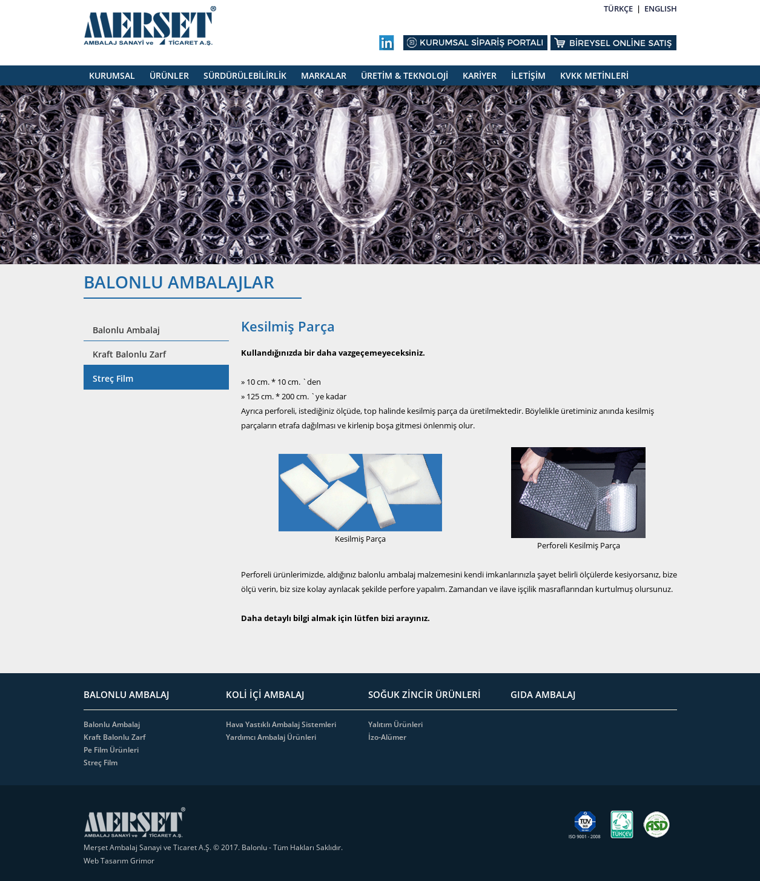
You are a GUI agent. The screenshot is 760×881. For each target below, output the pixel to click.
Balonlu (254, 847)
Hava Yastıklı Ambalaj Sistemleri (281, 724)
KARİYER (480, 75)
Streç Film (113, 378)
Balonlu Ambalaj (126, 330)
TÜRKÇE (618, 8)
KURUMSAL (112, 75)
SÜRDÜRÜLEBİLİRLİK (244, 75)
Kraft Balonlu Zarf (129, 354)
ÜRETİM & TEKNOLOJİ (404, 75)
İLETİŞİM (528, 75)
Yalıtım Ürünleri (395, 724)
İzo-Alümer (387, 737)
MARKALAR (323, 75)
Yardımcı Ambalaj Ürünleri (271, 737)
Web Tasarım (107, 861)
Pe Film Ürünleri (111, 750)
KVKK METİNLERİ (594, 75)
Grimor (142, 861)
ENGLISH (660, 8)
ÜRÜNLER (169, 75)
